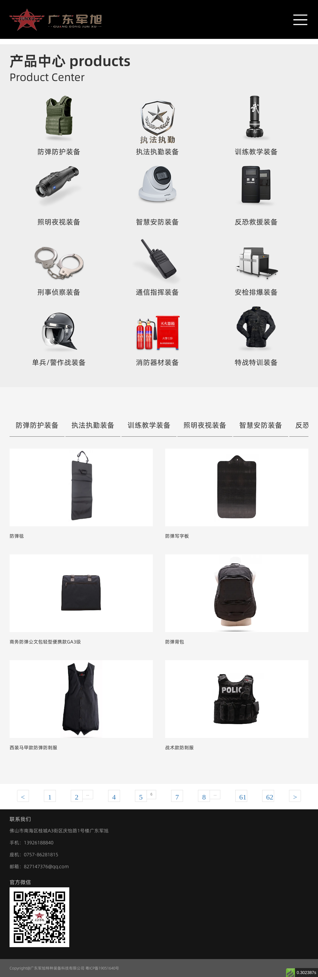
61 (242, 797)
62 (269, 797)
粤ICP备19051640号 (102, 968)
